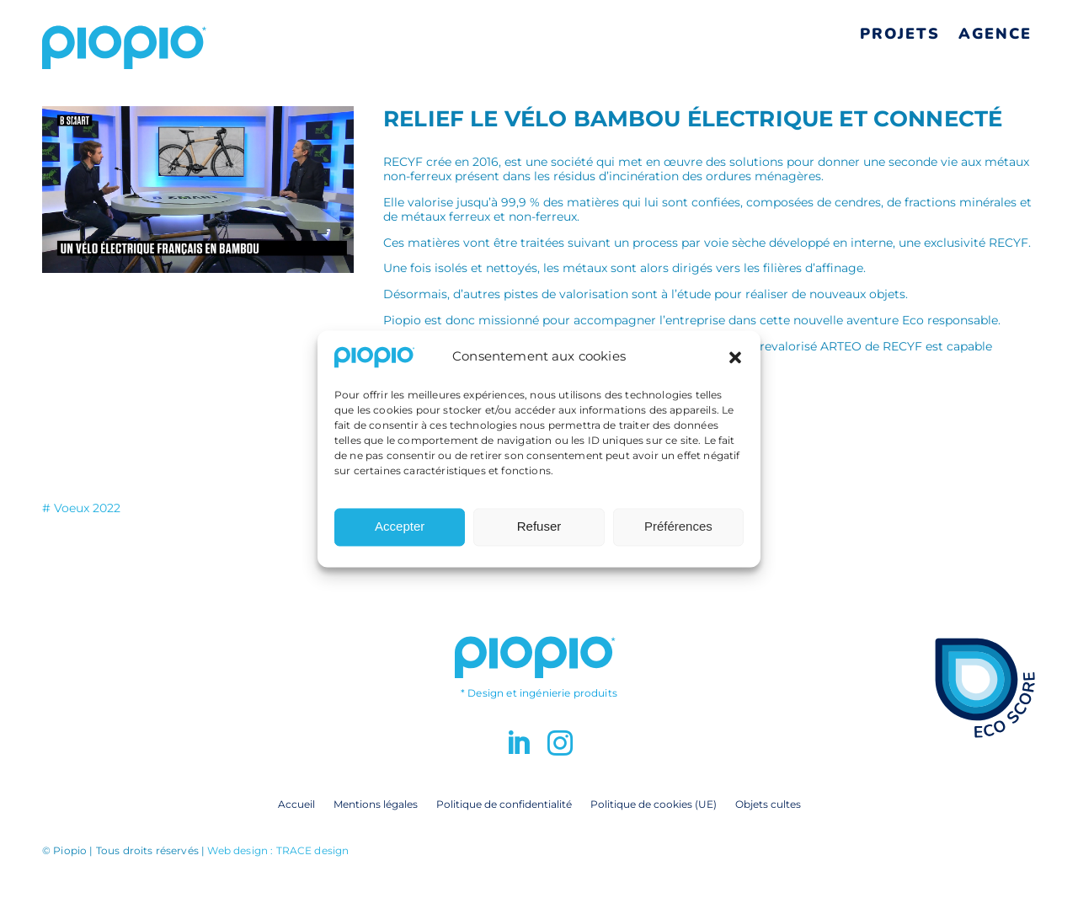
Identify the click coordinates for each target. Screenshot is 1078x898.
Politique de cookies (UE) (653, 804)
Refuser (539, 534)
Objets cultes (768, 804)
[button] (735, 364)
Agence (995, 34)
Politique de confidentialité (504, 804)
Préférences (678, 534)
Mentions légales (376, 804)
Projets (900, 34)
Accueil (296, 804)
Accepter (399, 534)
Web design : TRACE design (278, 850)
